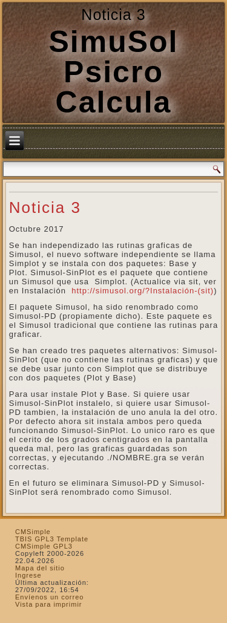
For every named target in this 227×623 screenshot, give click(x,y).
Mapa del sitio (40, 568)
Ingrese (28, 575)
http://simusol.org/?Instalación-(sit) (141, 290)
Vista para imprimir (48, 604)
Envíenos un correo (49, 597)
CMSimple (33, 531)
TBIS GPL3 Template (51, 539)
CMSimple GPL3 (44, 546)
